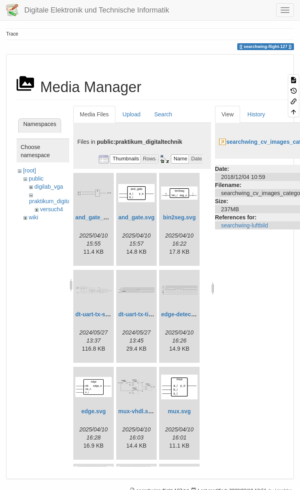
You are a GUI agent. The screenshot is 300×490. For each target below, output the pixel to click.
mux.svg (179, 411)
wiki (33, 217)
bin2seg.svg (179, 217)
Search (163, 114)
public (36, 178)
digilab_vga (48, 186)
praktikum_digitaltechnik (59, 201)
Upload (131, 114)
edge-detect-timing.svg (192, 314)
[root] (29, 170)
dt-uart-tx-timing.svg (145, 314)
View (227, 114)
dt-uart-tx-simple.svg (103, 314)
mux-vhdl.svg (136, 411)
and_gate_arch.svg (101, 217)
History (256, 114)
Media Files (94, 114)
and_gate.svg (136, 217)
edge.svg (93, 411)
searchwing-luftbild (244, 225)
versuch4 (51, 209)
